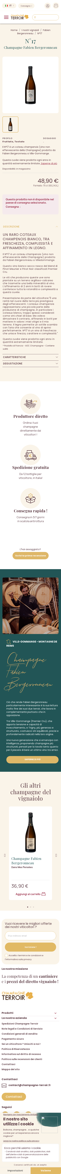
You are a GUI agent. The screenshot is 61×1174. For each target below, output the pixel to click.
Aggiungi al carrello (31, 894)
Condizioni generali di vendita (19, 1033)
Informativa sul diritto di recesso (21, 1054)
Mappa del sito (11, 1069)
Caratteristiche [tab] (14, 357)
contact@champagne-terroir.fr (29, 1085)
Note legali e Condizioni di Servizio (22, 1028)
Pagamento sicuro (13, 1039)
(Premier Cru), (39, 721)
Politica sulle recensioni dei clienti (22, 1059)
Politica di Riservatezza (16, 1049)
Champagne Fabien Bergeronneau (30, 47)
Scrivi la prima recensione (30, 555)
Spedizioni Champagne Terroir (20, 1023)
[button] (27, 907)
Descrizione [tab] (11, 226)
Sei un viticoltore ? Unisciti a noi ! (21, 1044)
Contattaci (8, 1064)
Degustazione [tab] (12, 363)
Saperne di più (48, 163)
